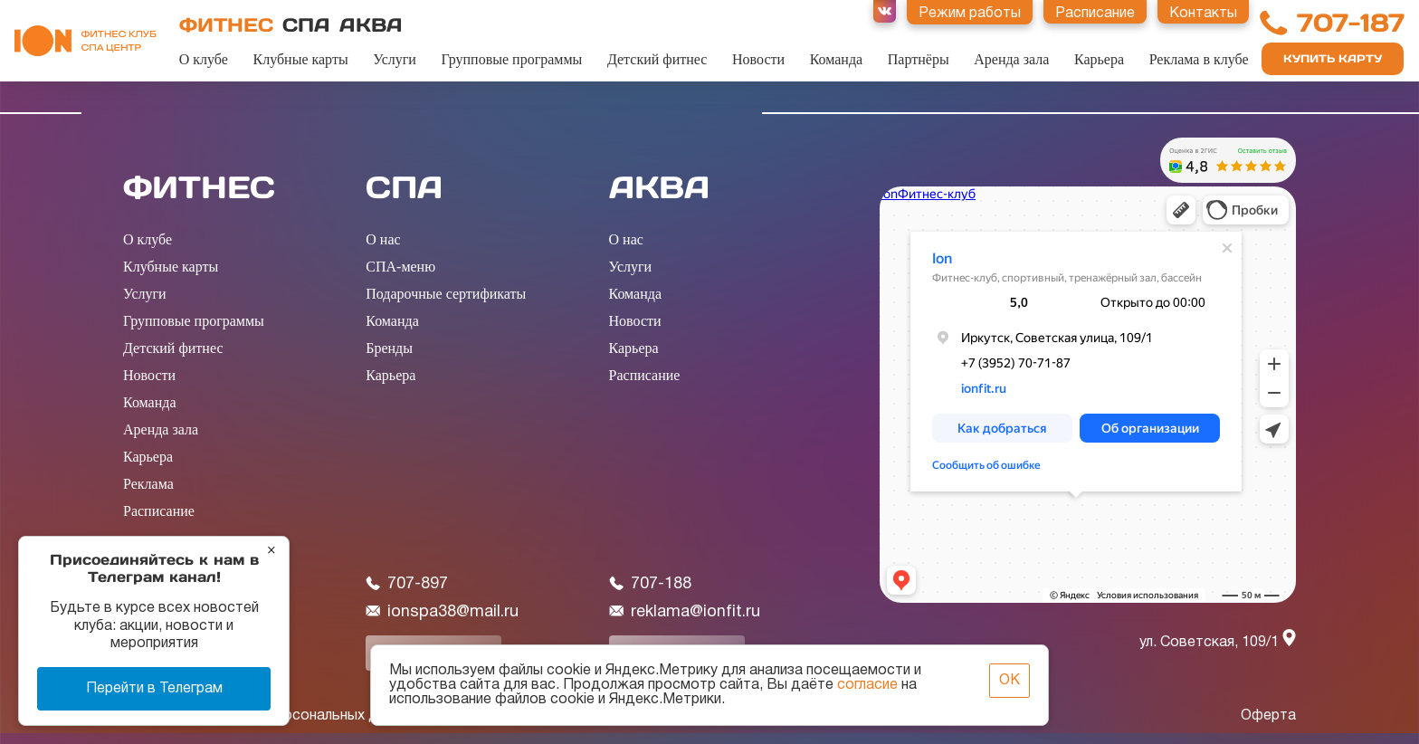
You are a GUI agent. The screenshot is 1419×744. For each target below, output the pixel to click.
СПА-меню (400, 266)
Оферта (1268, 716)
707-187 (1351, 23)
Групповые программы (512, 59)
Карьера (1099, 59)
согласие (867, 685)
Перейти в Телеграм (154, 688)
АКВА (371, 25)
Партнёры (918, 59)
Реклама (148, 483)
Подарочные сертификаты (446, 293)
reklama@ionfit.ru (684, 612)
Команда (836, 59)
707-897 (407, 584)
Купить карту (1332, 58)
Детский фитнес (657, 59)
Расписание (159, 511)
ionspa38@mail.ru (442, 612)
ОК (1009, 680)
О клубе (203, 59)
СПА (306, 25)
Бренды (389, 348)
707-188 (650, 584)
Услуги (394, 59)
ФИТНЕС (226, 25)
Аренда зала (1011, 59)
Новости (758, 59)
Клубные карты (300, 59)
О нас (383, 239)
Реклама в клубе (1199, 59)
